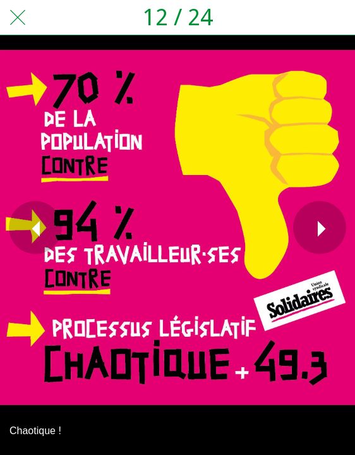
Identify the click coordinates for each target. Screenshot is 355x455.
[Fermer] (17, 17)
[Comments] (337, 18)
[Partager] (304, 18)
